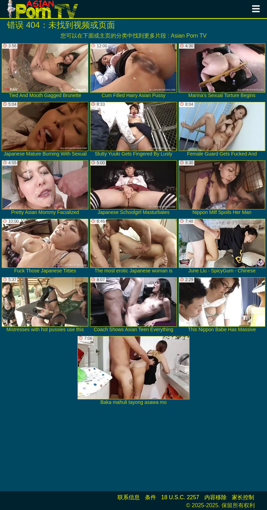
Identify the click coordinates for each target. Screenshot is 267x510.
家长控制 (243, 497)
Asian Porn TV (189, 36)
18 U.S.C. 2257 (180, 497)
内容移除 (215, 497)
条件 (150, 497)
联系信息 (129, 497)
